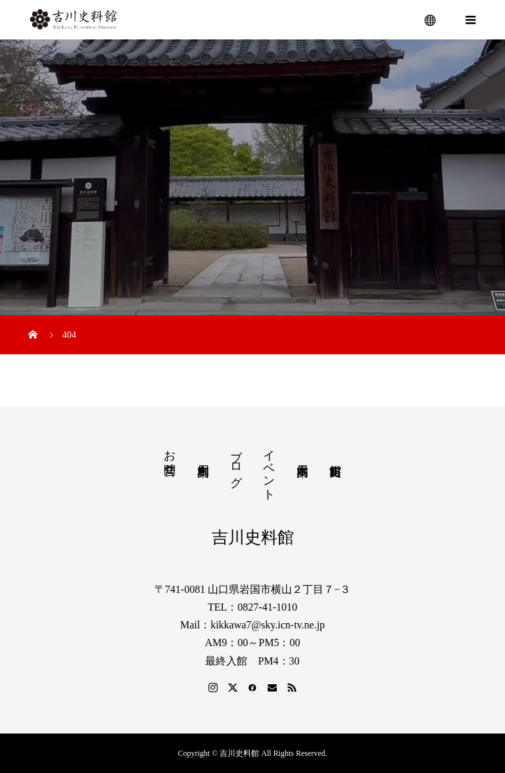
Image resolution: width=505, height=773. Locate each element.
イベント (269, 468)
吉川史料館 (253, 537)
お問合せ (169, 455)
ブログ (236, 461)
